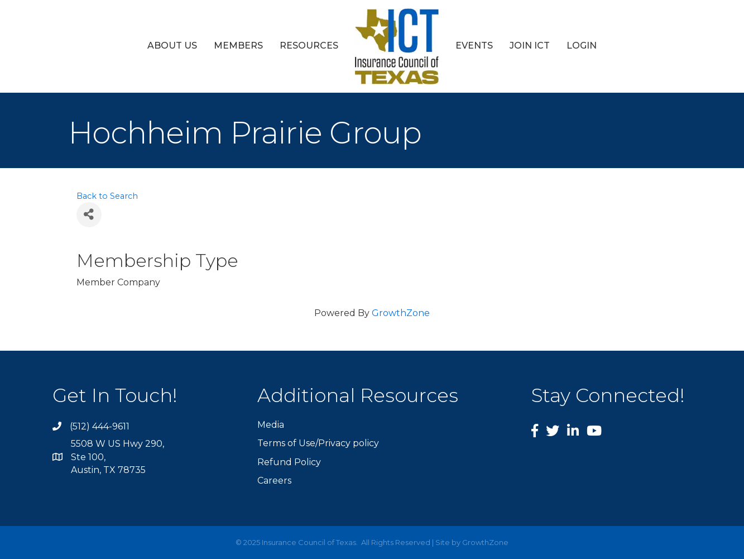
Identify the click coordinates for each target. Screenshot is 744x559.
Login (582, 45)
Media (270, 424)
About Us (172, 45)
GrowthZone (401, 313)
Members (238, 45)
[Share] (89, 214)
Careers (274, 480)
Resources (309, 45)
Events (474, 45)
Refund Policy (289, 462)
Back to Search (107, 196)
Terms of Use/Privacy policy (318, 443)
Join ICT (530, 45)
